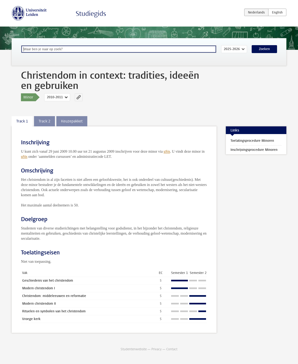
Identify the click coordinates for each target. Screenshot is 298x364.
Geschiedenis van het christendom (47, 280)
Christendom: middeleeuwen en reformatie (54, 296)
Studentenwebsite (134, 349)
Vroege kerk (31, 319)
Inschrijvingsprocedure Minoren (254, 150)
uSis (167, 151)
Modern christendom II (39, 303)
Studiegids (91, 13)
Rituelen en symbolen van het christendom (54, 311)
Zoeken (264, 49)
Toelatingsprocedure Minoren (252, 140)
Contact (171, 349)
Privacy (156, 349)
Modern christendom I (38, 288)
